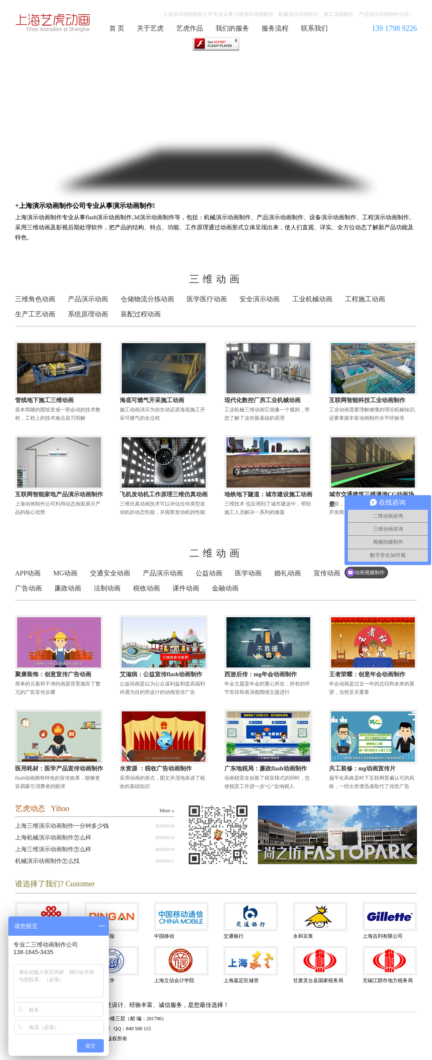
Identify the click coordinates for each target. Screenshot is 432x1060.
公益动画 (208, 573)
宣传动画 (327, 573)
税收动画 (146, 588)
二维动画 (216, 553)
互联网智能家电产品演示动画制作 (59, 494)
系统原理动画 (88, 314)
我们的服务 (232, 28)
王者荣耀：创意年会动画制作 (367, 674)
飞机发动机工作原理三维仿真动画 (164, 494)
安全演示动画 (259, 299)
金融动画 (225, 588)
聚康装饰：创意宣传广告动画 (53, 674)
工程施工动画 (365, 299)
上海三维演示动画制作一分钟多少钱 (62, 826)
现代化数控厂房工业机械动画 (262, 400)
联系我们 (314, 28)
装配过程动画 (141, 314)
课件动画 (185, 588)
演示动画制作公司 (53, 23)
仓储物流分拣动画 (147, 299)
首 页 (116, 28)
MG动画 (65, 573)
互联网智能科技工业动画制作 (367, 400)
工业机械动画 (312, 299)
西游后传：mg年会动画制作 (260, 674)
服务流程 (275, 28)
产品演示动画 (88, 299)
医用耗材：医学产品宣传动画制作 (59, 768)
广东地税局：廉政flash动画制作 (265, 768)
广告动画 (28, 588)
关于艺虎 (150, 28)
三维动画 (216, 279)
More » (166, 811)
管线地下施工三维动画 (44, 400)
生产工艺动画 (35, 314)
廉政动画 (67, 588)
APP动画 (28, 573)
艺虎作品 (189, 28)
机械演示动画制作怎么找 (47, 861)
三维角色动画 (35, 299)
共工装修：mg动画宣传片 (362, 768)
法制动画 (107, 588)
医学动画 (248, 573)
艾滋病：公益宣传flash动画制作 (161, 674)
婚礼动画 (287, 573)
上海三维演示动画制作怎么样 (53, 849)
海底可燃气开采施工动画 (152, 400)
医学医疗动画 (207, 299)
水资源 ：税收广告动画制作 (156, 768)
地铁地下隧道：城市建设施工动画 (268, 494)
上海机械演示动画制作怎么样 (53, 837)
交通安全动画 (110, 573)
